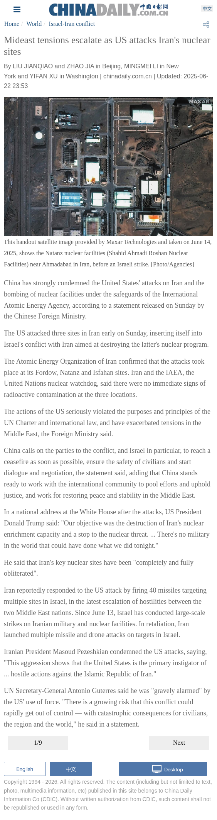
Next (179, 742)
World (34, 23)
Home (11, 23)
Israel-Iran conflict (72, 23)
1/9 (38, 742)
